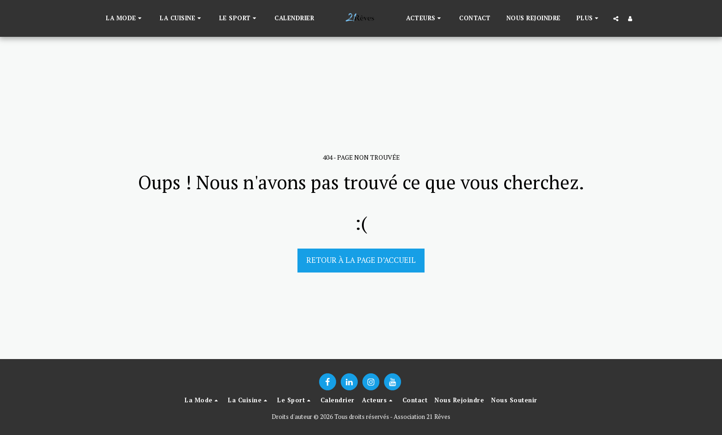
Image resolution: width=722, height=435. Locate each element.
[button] (125, 18)
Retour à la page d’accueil (361, 260)
